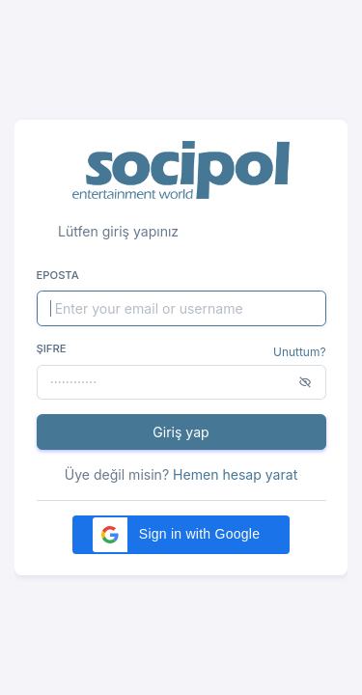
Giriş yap (181, 432)
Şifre (52, 348)
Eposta (58, 275)
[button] (181, 534)
